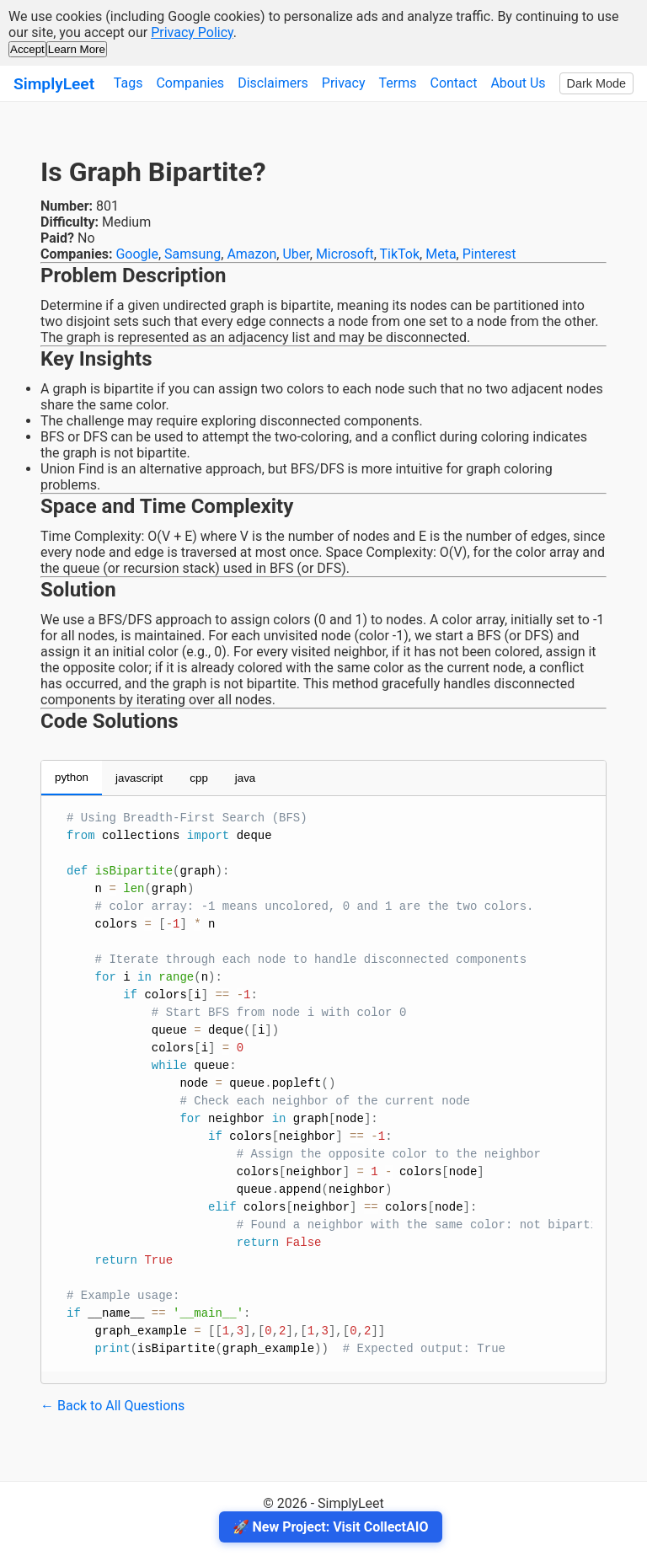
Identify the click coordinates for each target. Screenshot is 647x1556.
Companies (190, 83)
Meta (440, 254)
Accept (27, 49)
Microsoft (345, 254)
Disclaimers (273, 83)
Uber (295, 254)
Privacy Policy (192, 32)
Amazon (251, 254)
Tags (128, 83)
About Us (517, 83)
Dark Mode (596, 83)
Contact (453, 83)
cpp (199, 778)
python (71, 777)
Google (136, 254)
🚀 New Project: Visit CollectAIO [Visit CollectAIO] (331, 1527)
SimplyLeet (53, 84)
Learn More (76, 49)
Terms (398, 83)
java (245, 778)
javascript (139, 778)
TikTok (400, 254)
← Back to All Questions (112, 1406)
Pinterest (489, 254)
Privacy (344, 83)
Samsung (192, 254)
